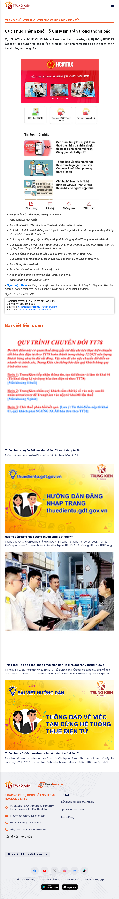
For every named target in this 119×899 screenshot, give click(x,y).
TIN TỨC (29, 20)
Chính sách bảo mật (50, 879)
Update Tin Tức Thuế (72, 809)
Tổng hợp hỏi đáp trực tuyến (77, 802)
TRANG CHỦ (13, 20)
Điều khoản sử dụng (25, 879)
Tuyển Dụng (67, 817)
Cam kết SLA (72, 879)
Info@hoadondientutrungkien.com (37, 306)
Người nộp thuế (17, 285)
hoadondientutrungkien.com (36, 309)
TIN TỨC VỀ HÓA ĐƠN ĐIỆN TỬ (58, 20)
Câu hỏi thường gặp (94, 879)
